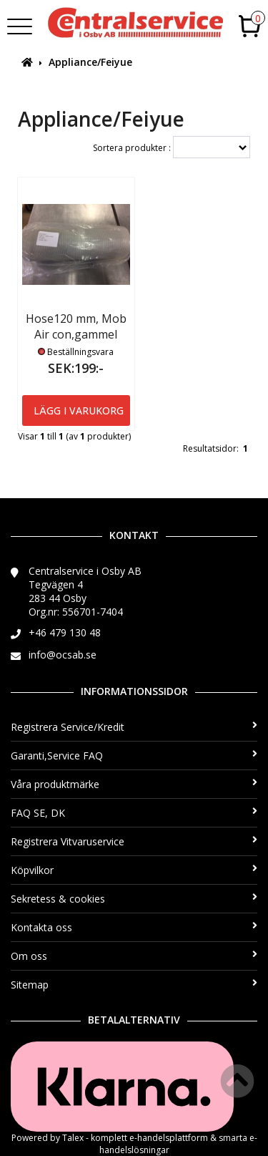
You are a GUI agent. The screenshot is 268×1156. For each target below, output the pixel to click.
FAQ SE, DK (134, 813)
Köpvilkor (134, 870)
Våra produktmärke (134, 784)
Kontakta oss (134, 927)
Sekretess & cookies (134, 898)
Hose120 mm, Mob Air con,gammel (76, 326)
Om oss (134, 956)
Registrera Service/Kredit (134, 727)
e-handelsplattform (168, 1138)
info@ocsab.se (62, 654)
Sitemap (134, 984)
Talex (73, 1138)
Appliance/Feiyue (90, 62)
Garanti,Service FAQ (134, 755)
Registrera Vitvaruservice (134, 841)
